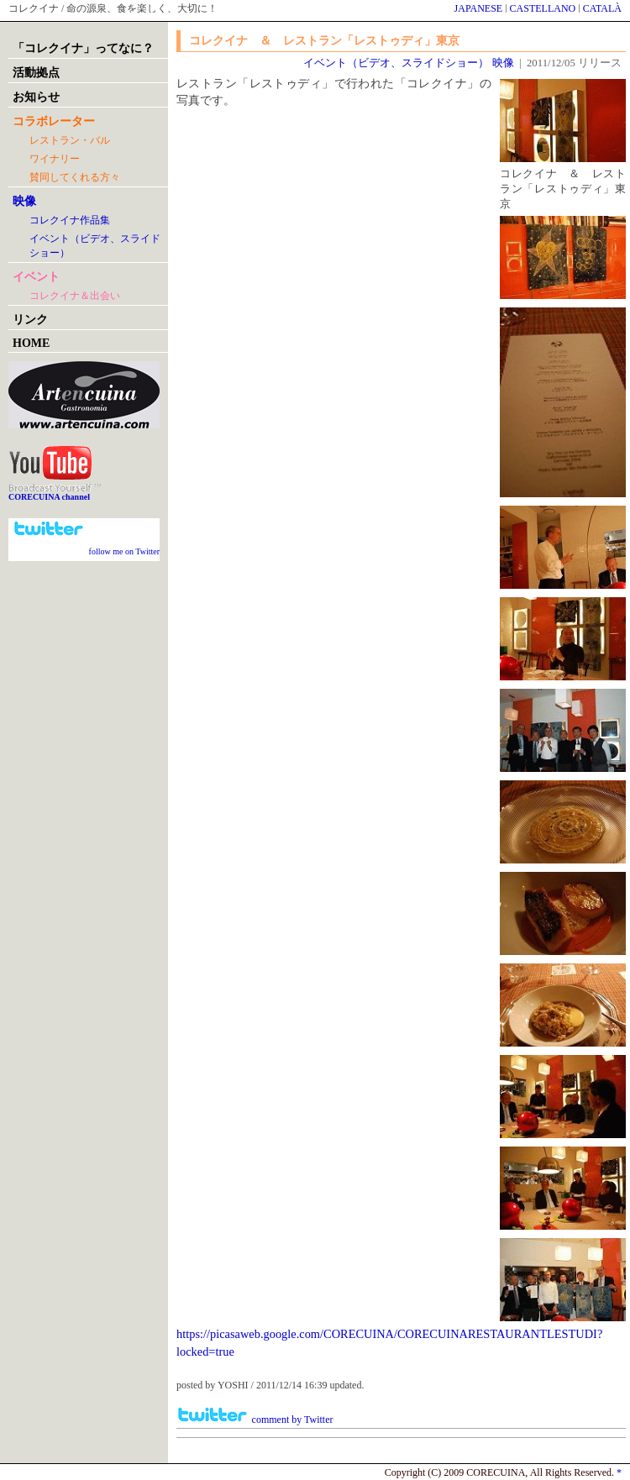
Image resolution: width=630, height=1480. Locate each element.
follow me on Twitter (124, 551)
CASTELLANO (543, 8)
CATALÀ (602, 8)
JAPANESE (478, 8)
